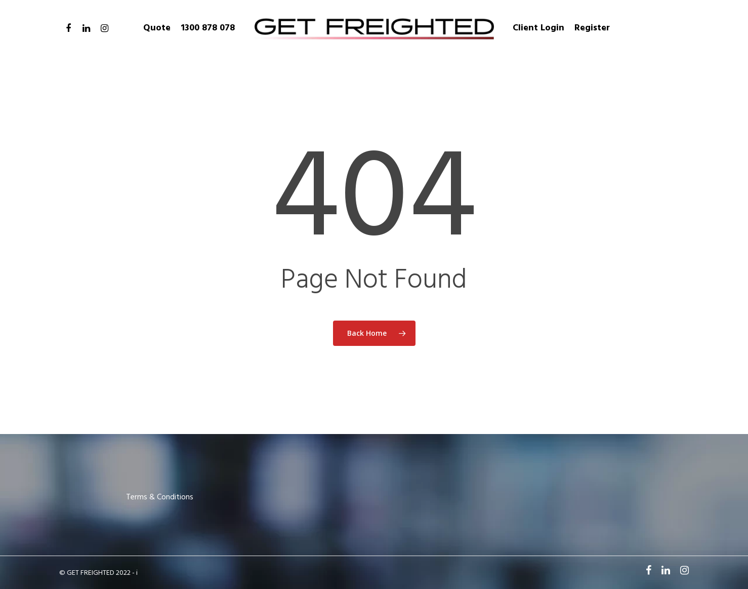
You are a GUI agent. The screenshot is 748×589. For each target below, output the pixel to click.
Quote (157, 28)
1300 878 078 (208, 28)
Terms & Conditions (159, 497)
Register (592, 28)
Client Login (538, 28)
